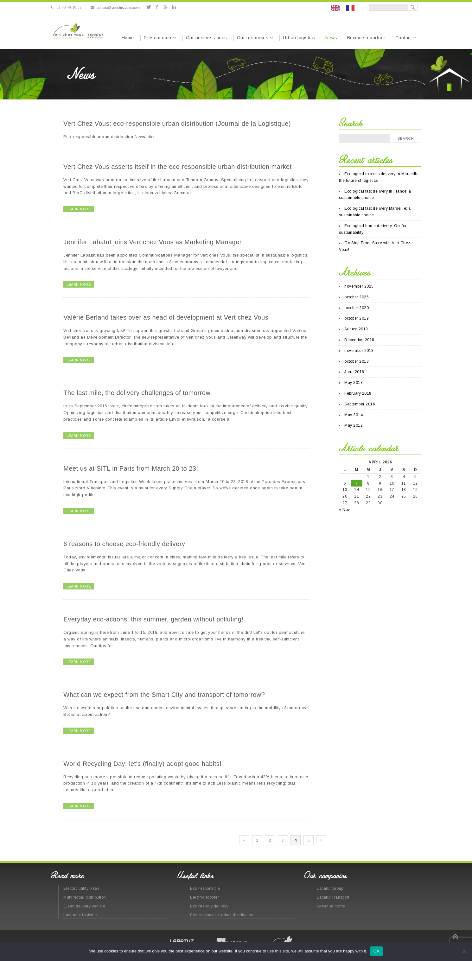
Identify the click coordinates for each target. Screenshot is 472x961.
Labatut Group (330, 888)
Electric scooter (204, 897)
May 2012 (353, 425)
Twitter (148, 7)
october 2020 (356, 308)
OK (376, 951)
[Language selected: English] (346, 7)
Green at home (331, 906)
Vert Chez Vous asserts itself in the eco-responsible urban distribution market (177, 166)
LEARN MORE (79, 209)
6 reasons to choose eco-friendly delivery (124, 543)
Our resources (253, 37)
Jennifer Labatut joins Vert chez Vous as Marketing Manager (152, 242)
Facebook (157, 7)
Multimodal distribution (84, 897)
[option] (352, 8)
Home (128, 37)
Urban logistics (299, 37)
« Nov (344, 509)
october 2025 (356, 297)
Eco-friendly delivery (209, 906)
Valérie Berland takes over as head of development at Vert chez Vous (165, 317)
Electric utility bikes (81, 888)
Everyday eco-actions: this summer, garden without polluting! (153, 619)
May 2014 (353, 415)
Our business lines (206, 37)
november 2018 (359, 350)
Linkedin (173, 7)
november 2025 (359, 286)
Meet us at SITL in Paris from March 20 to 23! (130, 468)
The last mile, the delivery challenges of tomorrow (136, 392)
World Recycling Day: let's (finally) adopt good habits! (142, 763)
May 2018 (353, 382)
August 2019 (356, 329)
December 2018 (359, 340)
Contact (403, 37)
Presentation (157, 37)
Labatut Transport (333, 897)
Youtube (165, 7)
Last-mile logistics (80, 915)
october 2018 (356, 361)
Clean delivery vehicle (84, 906)
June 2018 (354, 372)
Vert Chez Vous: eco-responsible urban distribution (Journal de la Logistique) (177, 123)
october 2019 (356, 318)
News (331, 37)
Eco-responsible (205, 888)
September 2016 (359, 404)
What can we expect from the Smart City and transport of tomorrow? (164, 694)
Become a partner (366, 37)
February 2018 (358, 393)
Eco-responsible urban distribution (221, 915)
